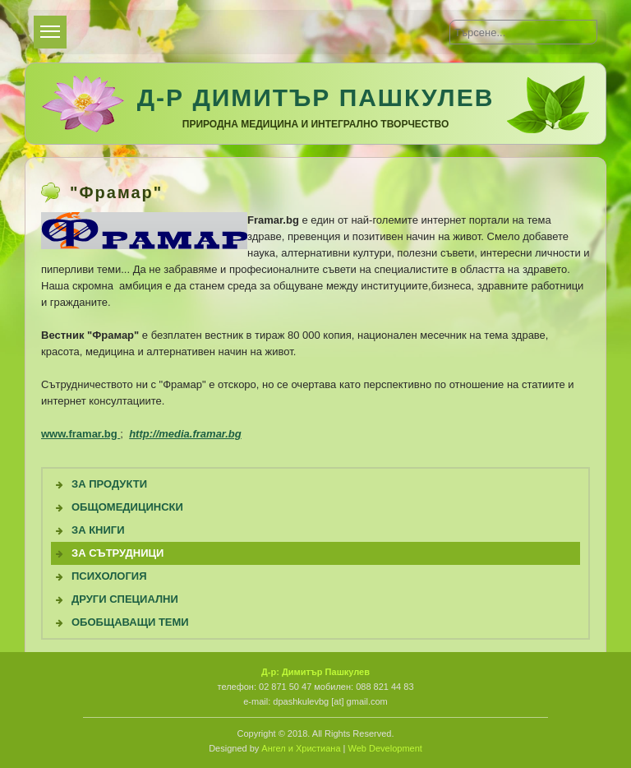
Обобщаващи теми (130, 622)
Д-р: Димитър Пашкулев (315, 672)
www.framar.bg (80, 434)
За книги (98, 530)
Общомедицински (127, 507)
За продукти (109, 484)
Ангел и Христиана (300, 748)
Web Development (385, 748)
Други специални (124, 599)
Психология (109, 576)
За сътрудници (117, 553)
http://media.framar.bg (185, 434)
